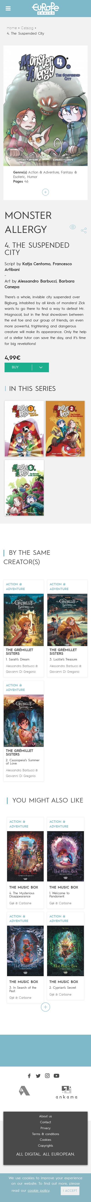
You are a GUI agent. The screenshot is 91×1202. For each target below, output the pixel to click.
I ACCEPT (70, 1190)
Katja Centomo (36, 264)
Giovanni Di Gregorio (20, 671)
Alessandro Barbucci (37, 281)
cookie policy (38, 1191)
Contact (45, 1122)
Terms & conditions (45, 1134)
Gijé (11, 903)
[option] (24, 1090)
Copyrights (45, 1145)
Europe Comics (45, 8)
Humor (32, 177)
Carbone (25, 903)
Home (12, 28)
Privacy (45, 1128)
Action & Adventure (43, 172)
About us (45, 1116)
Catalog (27, 28)
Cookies (45, 1139)
